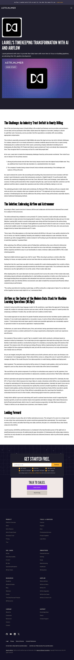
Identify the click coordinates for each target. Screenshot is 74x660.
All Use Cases (9, 570)
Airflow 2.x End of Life (45, 598)
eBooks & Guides (10, 585)
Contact (8, 626)
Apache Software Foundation (43, 651)
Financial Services (44, 554)
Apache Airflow (9, 651)
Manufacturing (44, 564)
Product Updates (44, 536)
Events (7, 595)
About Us (8, 612)
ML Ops (8, 564)
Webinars (8, 591)
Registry (42, 526)
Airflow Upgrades (44, 591)
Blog (7, 588)
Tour (7, 543)
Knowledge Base (44, 612)
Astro (7, 526)
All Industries (43, 570)
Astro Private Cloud (11, 533)
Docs (41, 529)
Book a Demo (37, 487)
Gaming (42, 557)
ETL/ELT (8, 560)
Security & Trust (10, 536)
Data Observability (10, 557)
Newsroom (9, 619)
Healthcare (43, 567)
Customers (9, 616)
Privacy (12, 642)
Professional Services (45, 533)
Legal (7, 642)
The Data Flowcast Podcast (13, 598)
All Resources (9, 601)
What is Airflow (44, 581)
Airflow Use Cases (44, 595)
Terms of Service (20, 642)
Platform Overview (11, 523)
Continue (56, 464)
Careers (8, 622)
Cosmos (42, 523)
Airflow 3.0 (43, 588)
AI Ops (7, 554)
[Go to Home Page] (35, 8)
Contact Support (44, 619)
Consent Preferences (31, 642)
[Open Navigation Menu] (71, 8)
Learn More (43, 539)
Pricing (7, 539)
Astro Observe (9, 529)
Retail (41, 560)
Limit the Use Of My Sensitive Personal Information (41, 646)
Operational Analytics (11, 567)
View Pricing (37, 493)
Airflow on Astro (44, 585)
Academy (8, 581)
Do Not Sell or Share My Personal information (16, 646)
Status (41, 616)
